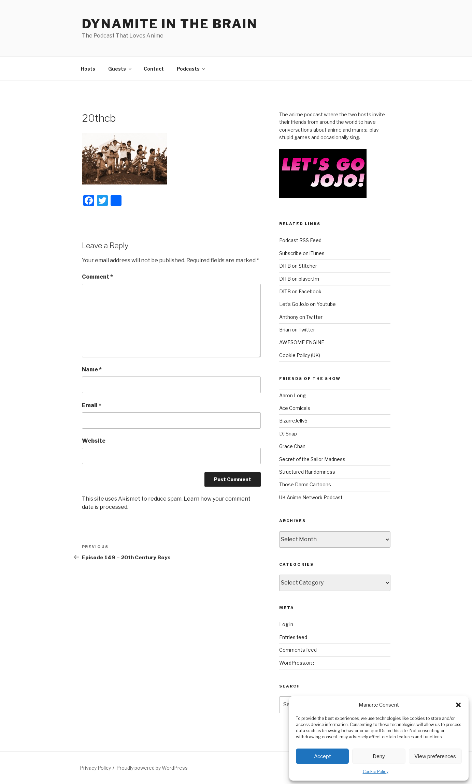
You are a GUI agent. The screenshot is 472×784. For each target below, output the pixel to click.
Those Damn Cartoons (305, 484)
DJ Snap (288, 434)
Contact (154, 69)
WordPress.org (296, 663)
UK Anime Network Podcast (311, 497)
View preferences (435, 756)
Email (91, 405)
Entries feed (293, 637)
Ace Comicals (294, 408)
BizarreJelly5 (293, 421)
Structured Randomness (307, 472)
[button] (458, 704)
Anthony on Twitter (301, 317)
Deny (379, 756)
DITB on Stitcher (298, 266)
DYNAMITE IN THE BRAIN (170, 23)
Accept (322, 756)
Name (92, 369)
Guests (120, 69)
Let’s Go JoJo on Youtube (307, 304)
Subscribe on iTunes (302, 253)
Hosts (88, 69)
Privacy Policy (95, 768)
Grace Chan (292, 446)
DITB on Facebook (300, 291)
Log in (286, 624)
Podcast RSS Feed (300, 240)
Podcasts (191, 69)
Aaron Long (292, 395)
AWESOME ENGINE (301, 342)
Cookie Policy (375, 771)
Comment (97, 276)
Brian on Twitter (297, 329)
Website (93, 441)
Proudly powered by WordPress (152, 768)
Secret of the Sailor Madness (312, 459)
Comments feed (298, 650)
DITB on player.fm (299, 279)
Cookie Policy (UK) (299, 355)
